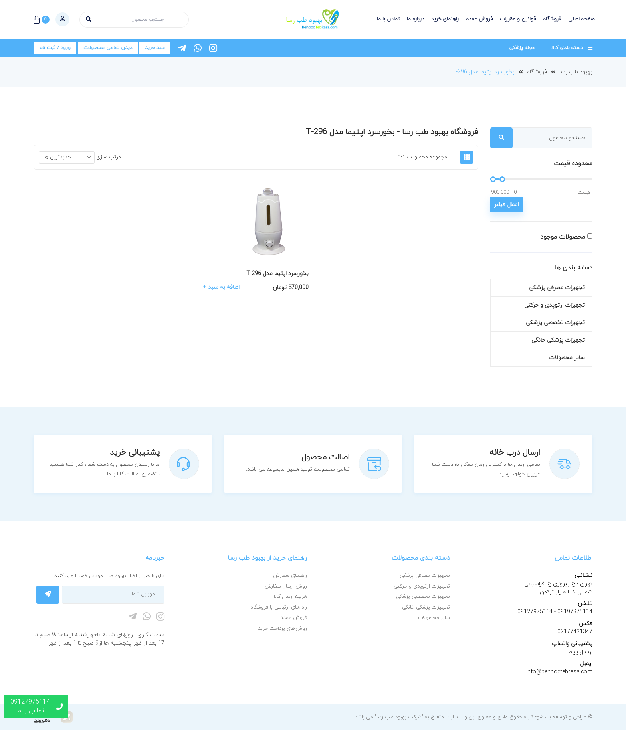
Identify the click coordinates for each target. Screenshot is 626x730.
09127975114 (535, 612)
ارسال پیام (580, 652)
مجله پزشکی (522, 47)
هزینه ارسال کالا (290, 596)
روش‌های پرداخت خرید (282, 628)
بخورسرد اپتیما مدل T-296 (483, 72)
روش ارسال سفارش (286, 586)
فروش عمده (479, 19)
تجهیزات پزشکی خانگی (558, 340)
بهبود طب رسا (575, 72)
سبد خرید (155, 47)
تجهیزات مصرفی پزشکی (557, 287)
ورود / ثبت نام (55, 47)
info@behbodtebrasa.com (559, 672)
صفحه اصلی (581, 19)
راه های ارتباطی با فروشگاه (278, 607)
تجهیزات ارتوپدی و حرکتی (554, 305)
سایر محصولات (567, 358)
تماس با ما (388, 19)
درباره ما (415, 19)
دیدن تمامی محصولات (107, 47)
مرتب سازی (108, 157)
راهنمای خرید (445, 19)
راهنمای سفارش (290, 575)
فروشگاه (552, 19)
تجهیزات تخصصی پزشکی (555, 322)
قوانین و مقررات (518, 19)
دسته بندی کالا (567, 47)
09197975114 (574, 612)
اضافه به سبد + (221, 287)
